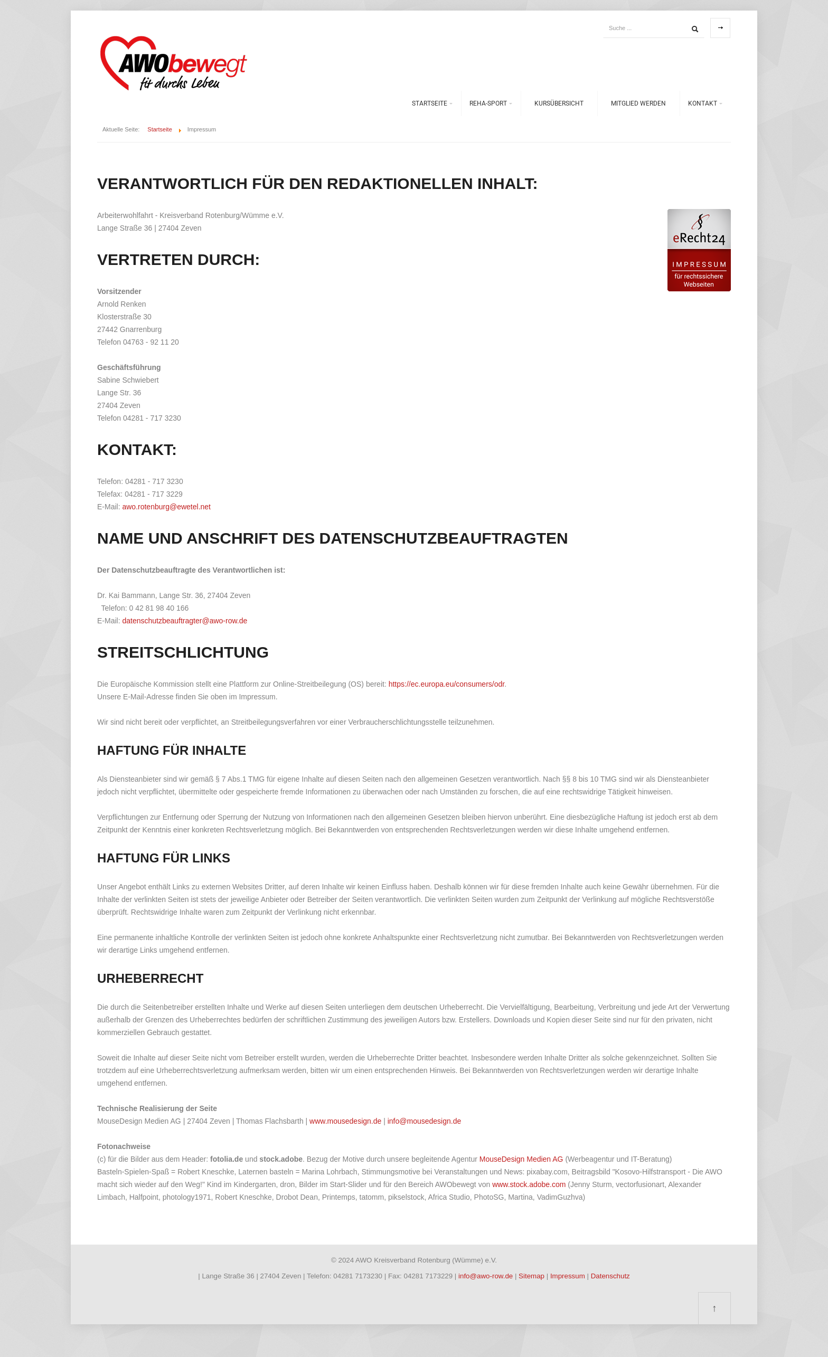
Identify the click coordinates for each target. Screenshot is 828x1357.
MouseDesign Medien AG (521, 1159)
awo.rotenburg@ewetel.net (166, 506)
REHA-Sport (488, 103)
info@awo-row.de (485, 1276)
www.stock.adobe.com (530, 1184)
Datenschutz (610, 1276)
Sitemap (533, 1276)
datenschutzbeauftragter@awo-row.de (184, 620)
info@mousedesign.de (425, 1121)
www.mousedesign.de (345, 1121)
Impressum (568, 1276)
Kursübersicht (559, 103)
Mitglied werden (638, 103)
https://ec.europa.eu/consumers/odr (446, 684)
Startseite (429, 103)
